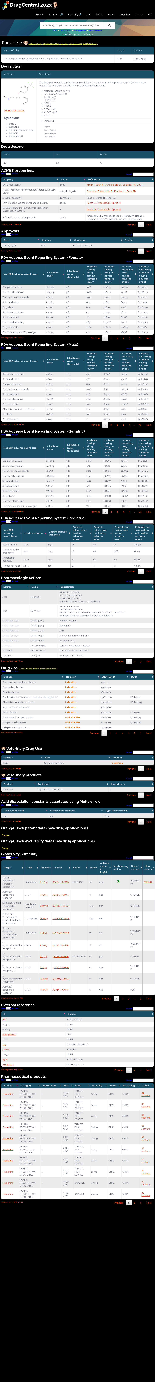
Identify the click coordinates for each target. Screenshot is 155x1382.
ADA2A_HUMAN (60, 895)
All (56, 30)
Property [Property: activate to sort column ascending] (8, 179)
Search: (140, 174)
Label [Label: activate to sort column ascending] (145, 1085)
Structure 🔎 (55, 14)
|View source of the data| (49, 669)
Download (125, 14)
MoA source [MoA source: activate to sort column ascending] (149, 867)
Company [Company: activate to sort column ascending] (79, 240)
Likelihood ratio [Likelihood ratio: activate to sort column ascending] (53, 274)
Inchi (14, 110)
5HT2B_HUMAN (60, 956)
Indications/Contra (51, 44)
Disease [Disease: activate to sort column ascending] (8, 676)
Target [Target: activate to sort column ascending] (7, 867)
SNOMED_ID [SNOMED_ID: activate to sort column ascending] (108, 676)
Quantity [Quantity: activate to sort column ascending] (97, 1085)
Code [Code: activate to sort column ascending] (35, 587)
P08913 (44, 895)
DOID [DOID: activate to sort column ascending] (134, 676)
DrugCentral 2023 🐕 (34, 5)
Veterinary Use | (36, 44)
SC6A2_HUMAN (60, 932)
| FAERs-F (64, 44)
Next (148, 224)
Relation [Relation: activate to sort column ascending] (71, 676)
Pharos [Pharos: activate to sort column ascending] (45, 867)
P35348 (44, 990)
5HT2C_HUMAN (60, 967)
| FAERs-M (72, 44)
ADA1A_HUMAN (60, 990)
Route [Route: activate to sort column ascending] (113, 1085)
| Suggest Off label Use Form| (28, 669)
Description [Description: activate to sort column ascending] (67, 587)
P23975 (89, 34)
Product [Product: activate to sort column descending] (8, 784)
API (89, 14)
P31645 (43, 882)
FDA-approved (65, 30)
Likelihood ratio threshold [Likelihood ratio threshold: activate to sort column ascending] (73, 274)
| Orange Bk (82, 44)
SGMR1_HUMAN (60, 906)
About (111, 14)
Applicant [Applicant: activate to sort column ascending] (43, 784)
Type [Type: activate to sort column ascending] (93, 867)
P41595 (43, 956)
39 (140, 425)
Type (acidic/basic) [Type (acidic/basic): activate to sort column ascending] (116, 810)
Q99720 (44, 906)
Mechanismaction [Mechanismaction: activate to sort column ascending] (120, 867)
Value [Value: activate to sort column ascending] (64, 179)
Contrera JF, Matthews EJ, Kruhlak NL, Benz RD (111, 191)
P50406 (44, 978)
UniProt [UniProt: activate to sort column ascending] (57, 867)
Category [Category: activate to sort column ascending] (26, 1085)
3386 (5, 1059)
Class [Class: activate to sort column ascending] (29, 867)
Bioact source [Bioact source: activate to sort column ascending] (135, 867)
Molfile (7, 110)
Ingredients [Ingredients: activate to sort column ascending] (118, 784)
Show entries (9, 174)
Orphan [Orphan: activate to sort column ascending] (129, 240)
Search (40, 14)
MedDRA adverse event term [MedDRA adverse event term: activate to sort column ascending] (20, 274)
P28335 (43, 967)
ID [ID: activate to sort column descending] (4, 1014)
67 (140, 338)
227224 (5, 1049)
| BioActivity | (92, 44)
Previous (131, 224)
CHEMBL (148, 882)
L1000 (139, 14)
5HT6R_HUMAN (60, 978)
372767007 (8, 1064)
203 (4, 1044)
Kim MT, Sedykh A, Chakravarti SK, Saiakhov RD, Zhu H (115, 184)
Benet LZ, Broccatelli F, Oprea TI (104, 203)
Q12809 (44, 918)
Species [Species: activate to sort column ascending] (8, 757)
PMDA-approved (95, 30)
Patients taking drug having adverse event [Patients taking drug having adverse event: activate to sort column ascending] (92, 274)
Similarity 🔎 (75, 14)
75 (140, 511)
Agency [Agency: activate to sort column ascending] (46, 240)
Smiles (21, 110)
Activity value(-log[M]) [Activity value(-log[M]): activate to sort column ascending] (104, 868)
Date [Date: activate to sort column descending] (6, 240)
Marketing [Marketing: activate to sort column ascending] (129, 1085)
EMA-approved (80, 30)
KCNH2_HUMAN (60, 918)
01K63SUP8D (9, 1034)
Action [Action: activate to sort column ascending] (76, 867)
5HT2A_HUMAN (60, 945)
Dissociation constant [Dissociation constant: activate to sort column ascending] (62, 810)
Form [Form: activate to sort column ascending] (78, 1085)
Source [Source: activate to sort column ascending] (72, 1014)
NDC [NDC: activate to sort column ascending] (66, 1085)
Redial (99, 14)
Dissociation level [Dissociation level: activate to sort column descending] (13, 810)
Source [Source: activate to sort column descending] (7, 587)
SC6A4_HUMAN (60, 882)
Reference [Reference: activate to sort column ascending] (94, 179)
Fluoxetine (7, 1094)
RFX (4, 1019)
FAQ (150, 14)
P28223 (43, 945)
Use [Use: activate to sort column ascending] (47, 757)
